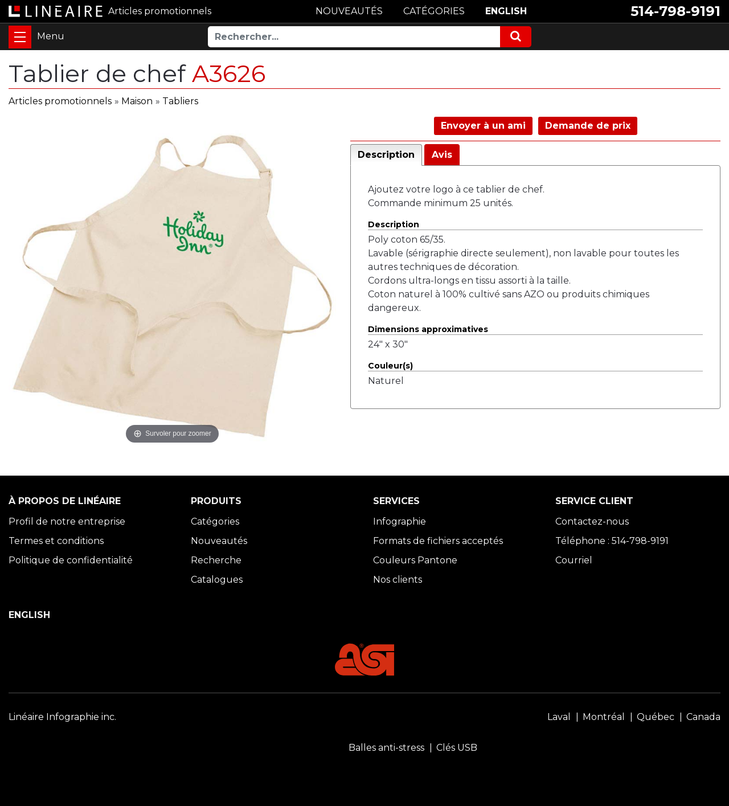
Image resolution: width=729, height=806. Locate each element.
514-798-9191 (675, 11)
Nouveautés (219, 540)
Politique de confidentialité (71, 560)
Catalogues (217, 579)
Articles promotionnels (60, 101)
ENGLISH (506, 11)
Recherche (216, 560)
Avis (442, 154)
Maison (137, 101)
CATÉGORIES (434, 11)
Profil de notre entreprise (67, 521)
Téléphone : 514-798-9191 (612, 540)
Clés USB (456, 747)
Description (386, 154)
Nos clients (397, 579)
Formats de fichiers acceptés (438, 540)
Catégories (215, 521)
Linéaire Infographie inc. (62, 716)
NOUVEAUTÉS (349, 11)
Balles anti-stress (386, 747)
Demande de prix (587, 125)
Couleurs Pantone (415, 560)
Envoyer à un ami (483, 125)
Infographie (399, 521)
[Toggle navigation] (20, 37)
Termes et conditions (56, 540)
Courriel (573, 560)
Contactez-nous (592, 521)
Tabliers (180, 101)
